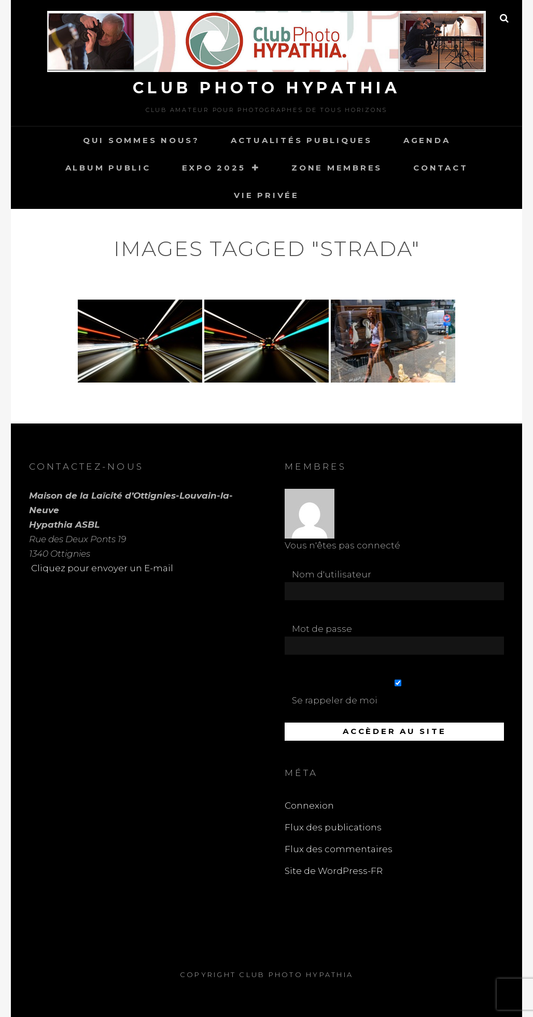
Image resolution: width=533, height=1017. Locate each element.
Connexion (309, 805)
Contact (440, 168)
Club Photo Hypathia (267, 87)
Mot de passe (322, 629)
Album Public (108, 168)
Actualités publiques (301, 140)
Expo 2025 (214, 168)
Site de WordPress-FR (334, 871)
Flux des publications (333, 827)
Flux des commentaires (338, 849)
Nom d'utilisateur (331, 574)
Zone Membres (336, 168)
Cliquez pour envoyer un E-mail (101, 568)
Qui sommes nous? (141, 140)
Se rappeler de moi (398, 692)
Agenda (427, 140)
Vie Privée (266, 195)
